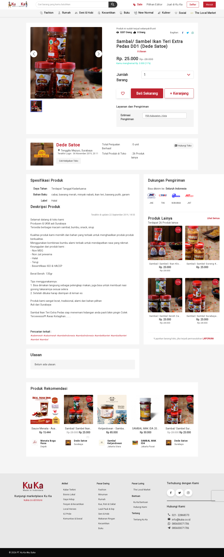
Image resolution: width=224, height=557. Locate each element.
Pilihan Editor (154, 4)
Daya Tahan (40, 188)
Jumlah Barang (122, 77)
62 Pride (67, 514)
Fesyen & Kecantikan (73, 504)
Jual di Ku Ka (174, 4)
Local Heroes (69, 509)
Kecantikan (103, 523)
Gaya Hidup (68, 499)
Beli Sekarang (147, 93)
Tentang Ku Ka (140, 519)
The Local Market (141, 489)
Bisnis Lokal (69, 494)
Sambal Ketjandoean (114, 442)
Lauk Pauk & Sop (106, 509)
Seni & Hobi (103, 514)
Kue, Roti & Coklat (107, 504)
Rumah (101, 499)
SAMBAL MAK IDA (148, 442)
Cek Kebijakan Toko (68, 161)
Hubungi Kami (140, 507)
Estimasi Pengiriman (127, 117)
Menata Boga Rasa (48, 442)
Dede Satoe (80, 441)
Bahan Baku (40, 194)
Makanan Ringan (106, 518)
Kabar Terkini (69, 489)
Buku (100, 528)
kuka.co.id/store (33, 500)
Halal (54, 200)
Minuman (103, 494)
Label (44, 200)
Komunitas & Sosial (72, 518)
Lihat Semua (213, 218)
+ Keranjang (179, 93)
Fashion (102, 489)
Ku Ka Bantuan (140, 502)
